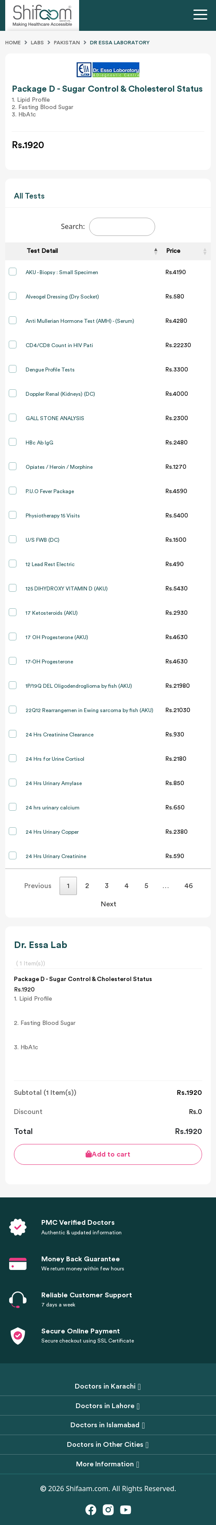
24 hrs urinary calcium (53, 807)
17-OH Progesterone (49, 661)
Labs (37, 42)
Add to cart (108, 1154)
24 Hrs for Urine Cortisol (55, 759)
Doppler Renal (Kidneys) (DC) (60, 394)
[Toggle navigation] (202, 16)
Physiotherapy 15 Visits (53, 515)
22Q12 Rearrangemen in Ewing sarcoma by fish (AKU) (89, 710)
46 (188, 885)
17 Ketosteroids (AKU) (52, 613)
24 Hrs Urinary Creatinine (56, 856)
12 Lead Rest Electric (50, 564)
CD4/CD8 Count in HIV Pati (59, 345)
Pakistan (67, 42)
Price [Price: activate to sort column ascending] (173, 251)
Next (108, 904)
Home (13, 42)
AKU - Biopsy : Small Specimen (62, 272)
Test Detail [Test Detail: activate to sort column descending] (42, 251)
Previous (37, 885)
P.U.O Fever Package (50, 491)
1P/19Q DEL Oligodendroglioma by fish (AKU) (79, 686)
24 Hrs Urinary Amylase (54, 783)
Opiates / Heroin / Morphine (59, 467)
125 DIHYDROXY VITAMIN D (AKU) (67, 588)
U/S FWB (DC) (43, 540)
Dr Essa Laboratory (120, 42)
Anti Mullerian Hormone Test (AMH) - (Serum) (80, 321)
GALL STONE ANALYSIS (55, 418)
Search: (108, 227)
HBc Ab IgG (39, 442)
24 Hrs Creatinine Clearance (59, 734)
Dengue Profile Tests (50, 369)
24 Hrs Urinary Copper (52, 832)
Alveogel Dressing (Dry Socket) (62, 296)
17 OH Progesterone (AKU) (57, 637)
